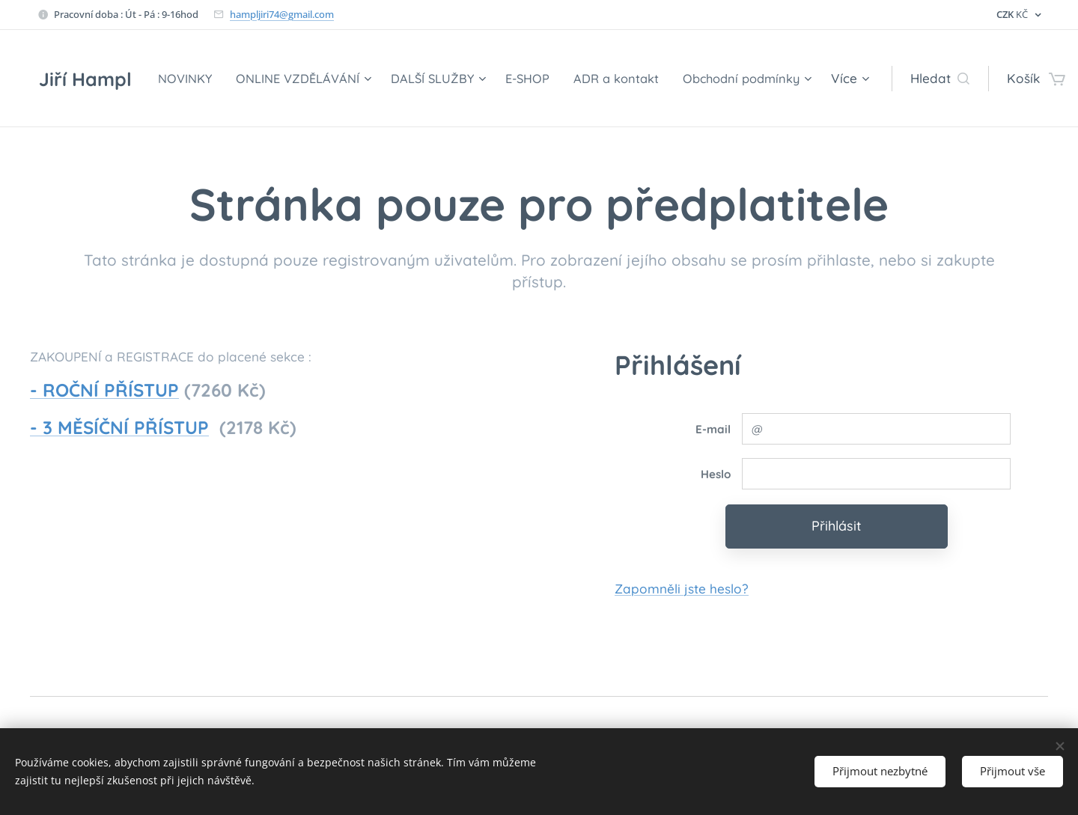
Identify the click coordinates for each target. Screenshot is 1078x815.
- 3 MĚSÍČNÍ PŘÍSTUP (119, 427)
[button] (913, 78)
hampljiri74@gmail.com (282, 14)
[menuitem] (296, 78)
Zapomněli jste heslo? (682, 588)
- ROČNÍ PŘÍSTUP (104, 390)
